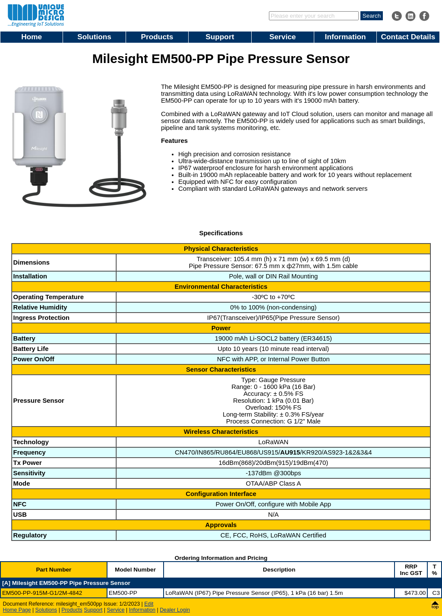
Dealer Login (175, 610)
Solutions (94, 36)
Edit (148, 604)
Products (157, 36)
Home (31, 36)
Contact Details (408, 36)
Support (219, 36)
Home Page (17, 610)
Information (345, 36)
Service (282, 36)
